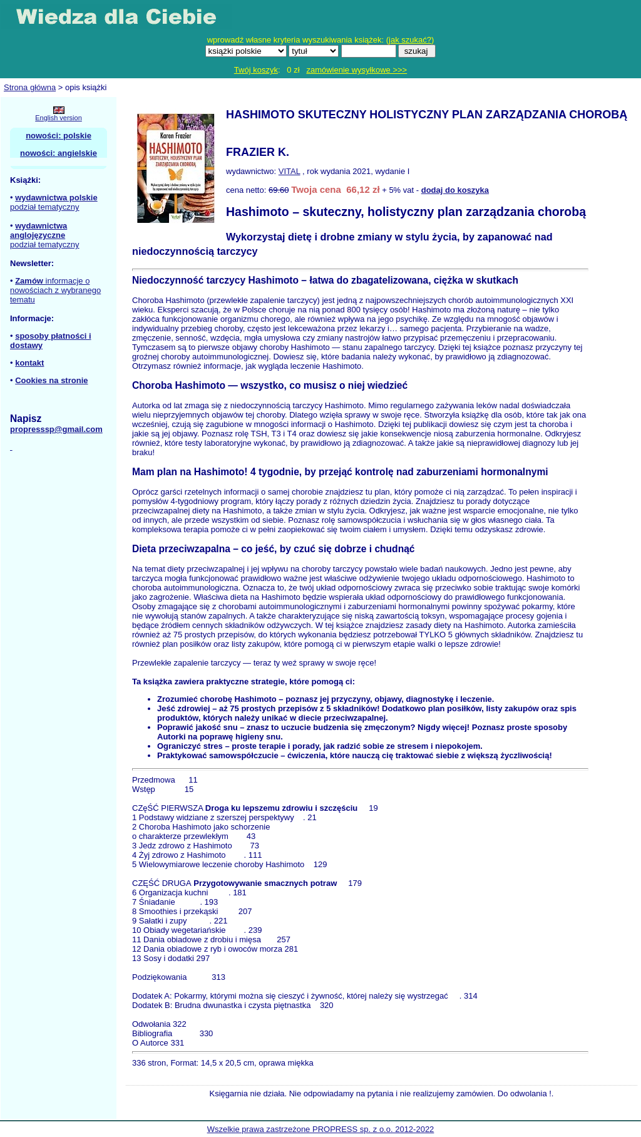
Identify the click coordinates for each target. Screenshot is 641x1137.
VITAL (289, 171)
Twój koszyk (256, 70)
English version (58, 117)
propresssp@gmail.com (56, 429)
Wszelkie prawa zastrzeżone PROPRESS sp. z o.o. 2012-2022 (320, 1129)
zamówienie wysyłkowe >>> (356, 70)
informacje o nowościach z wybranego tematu (55, 290)
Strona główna (30, 87)
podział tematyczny (44, 207)
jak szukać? (410, 39)
